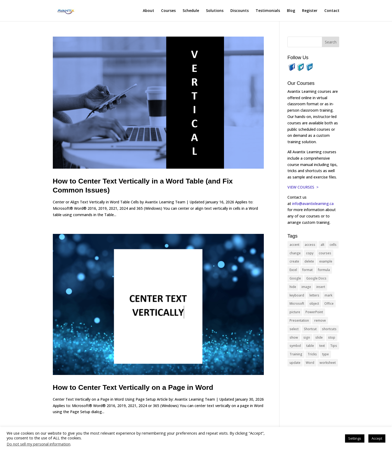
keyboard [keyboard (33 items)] (297, 295)
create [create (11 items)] (294, 261)
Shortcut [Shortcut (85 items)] (310, 329)
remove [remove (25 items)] (320, 320)
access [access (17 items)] (310, 244)
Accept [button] (377, 438)
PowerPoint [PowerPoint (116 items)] (314, 312)
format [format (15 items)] (307, 270)
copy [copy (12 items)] (309, 253)
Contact (331, 11)
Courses (168, 11)
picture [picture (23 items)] (295, 312)
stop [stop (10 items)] (331, 337)
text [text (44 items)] (322, 345)
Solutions (214, 11)
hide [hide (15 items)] (293, 287)
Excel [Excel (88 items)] (293, 270)
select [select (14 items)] (294, 329)
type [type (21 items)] (325, 354)
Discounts (239, 11)
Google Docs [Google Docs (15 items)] (316, 278)
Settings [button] (354, 438)
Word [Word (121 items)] (310, 362)
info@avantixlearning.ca (313, 203)
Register (309, 11)
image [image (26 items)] (306, 287)
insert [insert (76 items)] (320, 287)
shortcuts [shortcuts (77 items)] (329, 329)
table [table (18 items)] (310, 345)
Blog (291, 11)
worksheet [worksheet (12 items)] (328, 362)
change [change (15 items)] (295, 253)
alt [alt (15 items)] (322, 244)
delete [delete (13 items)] (309, 261)
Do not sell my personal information (38, 444)
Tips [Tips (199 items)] (333, 345)
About (148, 11)
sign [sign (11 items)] (306, 337)
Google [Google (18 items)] (295, 278)
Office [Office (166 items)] (329, 303)
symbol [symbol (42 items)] (295, 345)
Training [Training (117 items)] (296, 354)
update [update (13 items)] (295, 362)
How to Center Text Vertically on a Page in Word (133, 387)
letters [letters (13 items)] (314, 295)
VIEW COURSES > (302, 187)
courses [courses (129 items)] (325, 253)
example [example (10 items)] (325, 261)
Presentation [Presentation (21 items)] (299, 320)
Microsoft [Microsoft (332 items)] (297, 303)
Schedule (191, 11)
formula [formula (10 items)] (324, 270)
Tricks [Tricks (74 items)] (312, 354)
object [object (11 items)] (314, 303)
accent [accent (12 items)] (294, 244)
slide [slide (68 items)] (319, 337)
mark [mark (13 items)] (328, 295)
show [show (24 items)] (294, 337)
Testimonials (268, 11)
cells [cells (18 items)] (333, 244)
